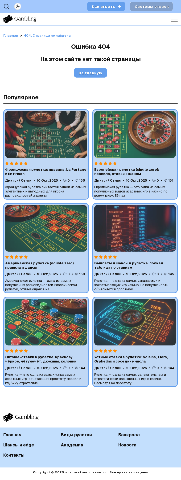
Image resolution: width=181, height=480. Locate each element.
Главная (12, 434)
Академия (72, 445)
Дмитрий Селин (18, 180)
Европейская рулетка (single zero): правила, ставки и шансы (126, 171)
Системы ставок (152, 6)
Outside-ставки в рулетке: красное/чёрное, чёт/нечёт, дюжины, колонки (40, 359)
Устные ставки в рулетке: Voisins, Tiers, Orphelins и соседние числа (131, 359)
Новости (127, 445)
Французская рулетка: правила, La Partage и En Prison (45, 171)
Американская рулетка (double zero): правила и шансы (40, 265)
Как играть (103, 6)
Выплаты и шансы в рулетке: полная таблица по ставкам (128, 265)
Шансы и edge (18, 445)
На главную (90, 73)
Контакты (14, 455)
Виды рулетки (76, 434)
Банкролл (129, 434)
